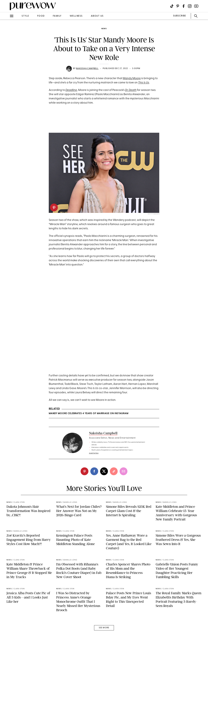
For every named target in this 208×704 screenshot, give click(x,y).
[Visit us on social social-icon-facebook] (183, 6)
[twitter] (104, 492)
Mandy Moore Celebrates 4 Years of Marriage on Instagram (88, 434)
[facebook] (94, 492)
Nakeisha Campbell (87, 69)
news (104, 29)
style (25, 16)
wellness (76, 16)
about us (97, 16)
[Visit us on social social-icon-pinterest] (177, 6)
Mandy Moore (132, 78)
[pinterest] (54, 207)
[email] (123, 492)
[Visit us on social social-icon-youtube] (196, 6)
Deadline (71, 90)
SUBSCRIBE (179, 16)
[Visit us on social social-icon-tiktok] (172, 6)
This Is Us (143, 82)
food (41, 16)
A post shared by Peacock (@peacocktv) (104, 385)
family (57, 16)
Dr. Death (130, 90)
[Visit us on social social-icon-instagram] (190, 6)
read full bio (94, 474)
